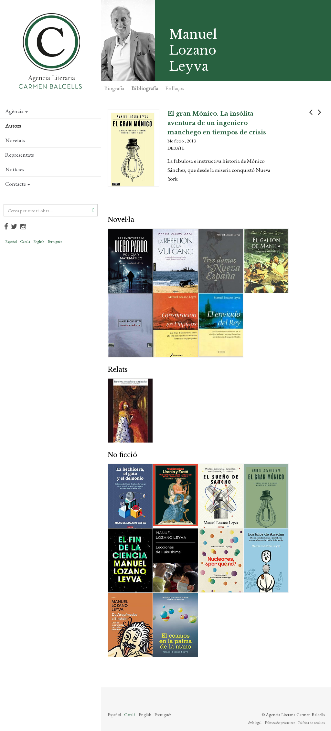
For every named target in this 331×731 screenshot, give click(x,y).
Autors (13, 125)
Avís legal (255, 722)
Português (55, 241)
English (38, 241)
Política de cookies (311, 722)
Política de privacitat (280, 722)
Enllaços (174, 88)
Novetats (15, 140)
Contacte (17, 183)
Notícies (14, 169)
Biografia (114, 88)
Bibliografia (145, 88)
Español (11, 241)
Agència (16, 111)
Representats (19, 154)
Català (25, 241)
